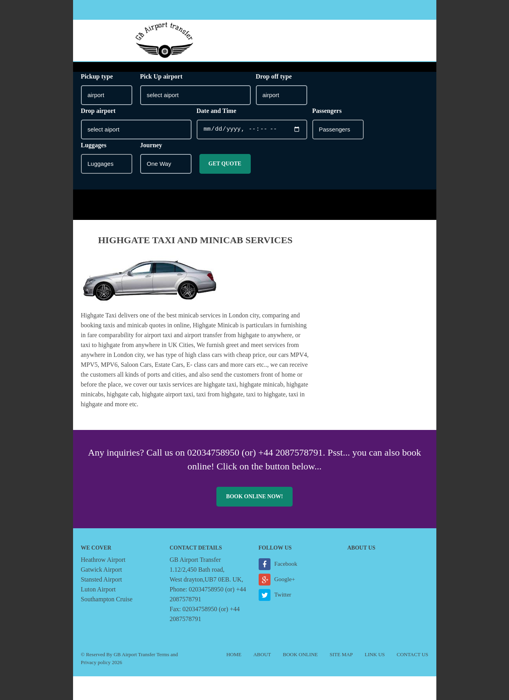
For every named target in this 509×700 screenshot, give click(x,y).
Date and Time (217, 110)
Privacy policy (96, 662)
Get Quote (224, 164)
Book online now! (254, 496)
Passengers (327, 110)
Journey (151, 145)
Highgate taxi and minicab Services (195, 240)
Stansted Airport (101, 579)
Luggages (94, 145)
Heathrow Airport (103, 559)
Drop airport (98, 110)
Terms (162, 654)
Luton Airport (98, 589)
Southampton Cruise (107, 599)
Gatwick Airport (101, 569)
